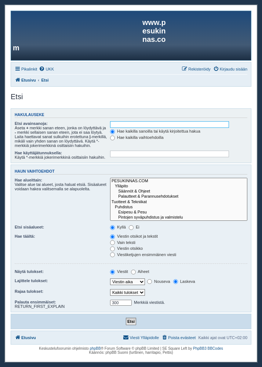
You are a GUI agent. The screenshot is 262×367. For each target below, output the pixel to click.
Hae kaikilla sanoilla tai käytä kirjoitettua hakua (155, 131)
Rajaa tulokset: (29, 291)
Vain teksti (122, 242)
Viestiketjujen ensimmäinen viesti (143, 254)
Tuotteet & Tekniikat (179, 202)
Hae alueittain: (28, 180)
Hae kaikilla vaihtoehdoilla (137, 137)
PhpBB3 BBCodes (208, 348)
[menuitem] (46, 69)
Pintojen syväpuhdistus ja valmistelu (179, 217)
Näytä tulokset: (29, 271)
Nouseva (158, 281)
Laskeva (184, 281)
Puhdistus (179, 207)
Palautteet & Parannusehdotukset (179, 196)
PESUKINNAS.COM (179, 181)
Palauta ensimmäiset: (35, 302)
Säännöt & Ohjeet (179, 191)
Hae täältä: (25, 236)
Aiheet (140, 271)
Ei (134, 227)
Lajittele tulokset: (31, 280)
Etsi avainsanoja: (31, 123)
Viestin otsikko (126, 248)
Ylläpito (179, 186)
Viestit (119, 271)
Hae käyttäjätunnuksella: (38, 153)
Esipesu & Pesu (179, 212)
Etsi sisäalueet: (29, 227)
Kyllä (118, 227)
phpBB (95, 348)
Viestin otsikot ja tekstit (134, 236)
